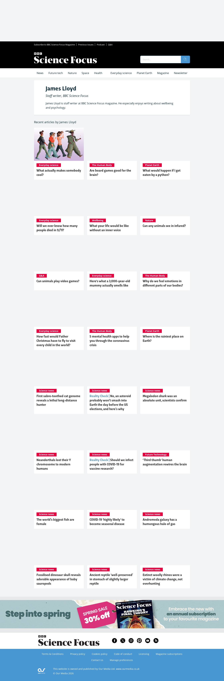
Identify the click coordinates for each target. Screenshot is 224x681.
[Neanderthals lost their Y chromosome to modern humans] (59, 433)
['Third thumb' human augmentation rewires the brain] (165, 433)
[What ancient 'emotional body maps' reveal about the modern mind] (165, 254)
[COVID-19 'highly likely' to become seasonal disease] (112, 493)
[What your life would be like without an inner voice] (112, 199)
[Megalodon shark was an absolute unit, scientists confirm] (165, 369)
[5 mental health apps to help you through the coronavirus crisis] (112, 310)
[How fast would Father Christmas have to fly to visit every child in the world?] (59, 310)
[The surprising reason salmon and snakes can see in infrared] (165, 199)
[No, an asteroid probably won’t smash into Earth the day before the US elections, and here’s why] (112, 369)
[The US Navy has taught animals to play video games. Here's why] (59, 254)
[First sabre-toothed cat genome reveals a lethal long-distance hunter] (59, 369)
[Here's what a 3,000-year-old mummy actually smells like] (112, 254)
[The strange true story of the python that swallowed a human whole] (165, 144)
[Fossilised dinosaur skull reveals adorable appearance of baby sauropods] (59, 548)
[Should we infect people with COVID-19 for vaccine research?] (112, 433)
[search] (185, 59)
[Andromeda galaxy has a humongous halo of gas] (165, 493)
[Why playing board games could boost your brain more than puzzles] (112, 144)
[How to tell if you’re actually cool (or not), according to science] (59, 144)
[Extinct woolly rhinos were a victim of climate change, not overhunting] (165, 548)
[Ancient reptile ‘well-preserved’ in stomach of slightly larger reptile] (112, 548)
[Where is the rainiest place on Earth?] (165, 310)
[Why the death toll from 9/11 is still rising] (59, 199)
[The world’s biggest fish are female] (59, 493)
